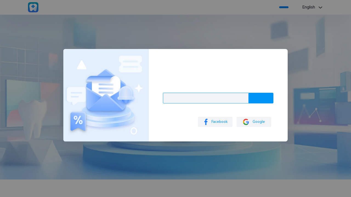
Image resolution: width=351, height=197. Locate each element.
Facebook (215, 122)
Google (254, 122)
